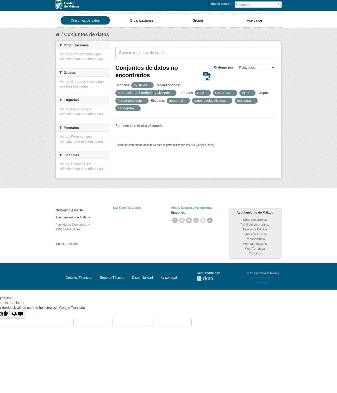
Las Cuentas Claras (127, 207)
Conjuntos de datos (85, 20)
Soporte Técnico (112, 277)
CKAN (205, 278)
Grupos (198, 20)
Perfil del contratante (255, 224)
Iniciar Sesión (221, 4)
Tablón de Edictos (255, 229)
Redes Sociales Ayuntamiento (191, 207)
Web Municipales (255, 244)
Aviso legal (169, 277)
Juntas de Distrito (255, 234)
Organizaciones (141, 20)
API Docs (207, 145)
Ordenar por (224, 67)
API (192, 145)
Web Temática (255, 248)
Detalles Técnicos (79, 277)
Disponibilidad (142, 277)
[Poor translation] (17, 314)
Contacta (255, 253)
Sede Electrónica (255, 220)
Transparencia (255, 239)
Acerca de (254, 20)
